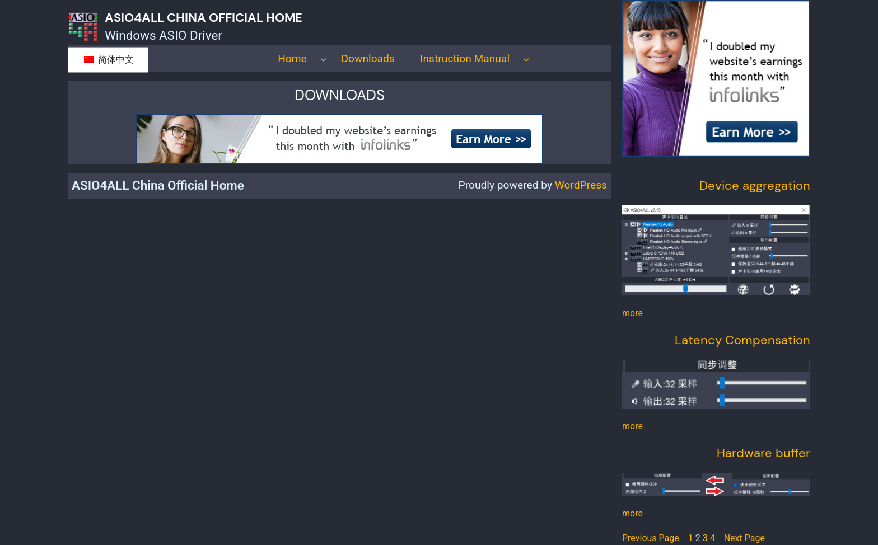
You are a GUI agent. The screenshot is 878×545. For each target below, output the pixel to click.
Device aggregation (754, 185)
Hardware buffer (763, 453)
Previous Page (650, 538)
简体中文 (109, 59)
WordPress (581, 184)
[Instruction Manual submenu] (526, 58)
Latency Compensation (742, 340)
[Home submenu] (323, 58)
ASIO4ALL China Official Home (203, 18)
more (632, 313)
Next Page (744, 538)
